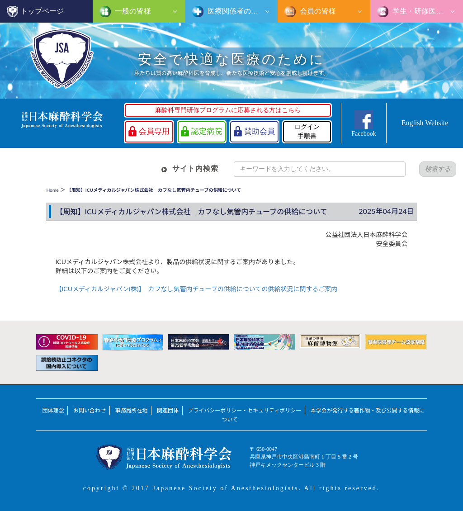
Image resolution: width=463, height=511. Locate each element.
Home (52, 190)
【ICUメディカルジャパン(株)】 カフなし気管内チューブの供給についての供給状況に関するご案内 (196, 289)
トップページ (42, 11)
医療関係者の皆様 (235, 11)
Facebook (363, 133)
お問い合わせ (89, 410)
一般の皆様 (132, 11)
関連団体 (168, 410)
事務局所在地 (131, 410)
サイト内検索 (195, 168)
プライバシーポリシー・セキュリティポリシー (245, 410)
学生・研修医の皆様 (424, 11)
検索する (437, 169)
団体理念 (53, 410)
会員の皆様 (317, 11)
